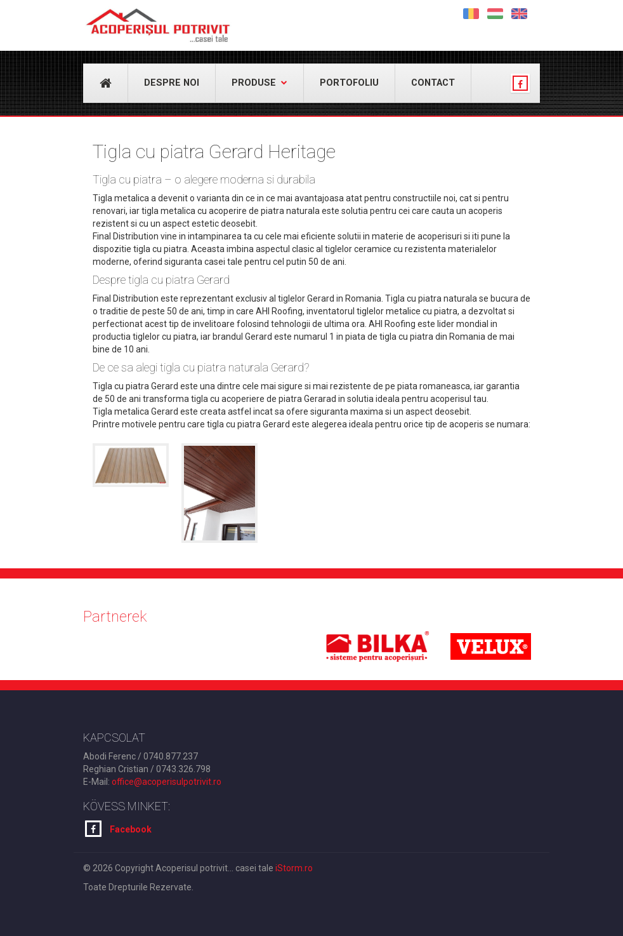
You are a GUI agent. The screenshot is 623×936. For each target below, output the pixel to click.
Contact (433, 82)
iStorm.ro (294, 868)
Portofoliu (349, 82)
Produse (259, 82)
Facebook (118, 828)
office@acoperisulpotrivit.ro (166, 782)
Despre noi (171, 82)
